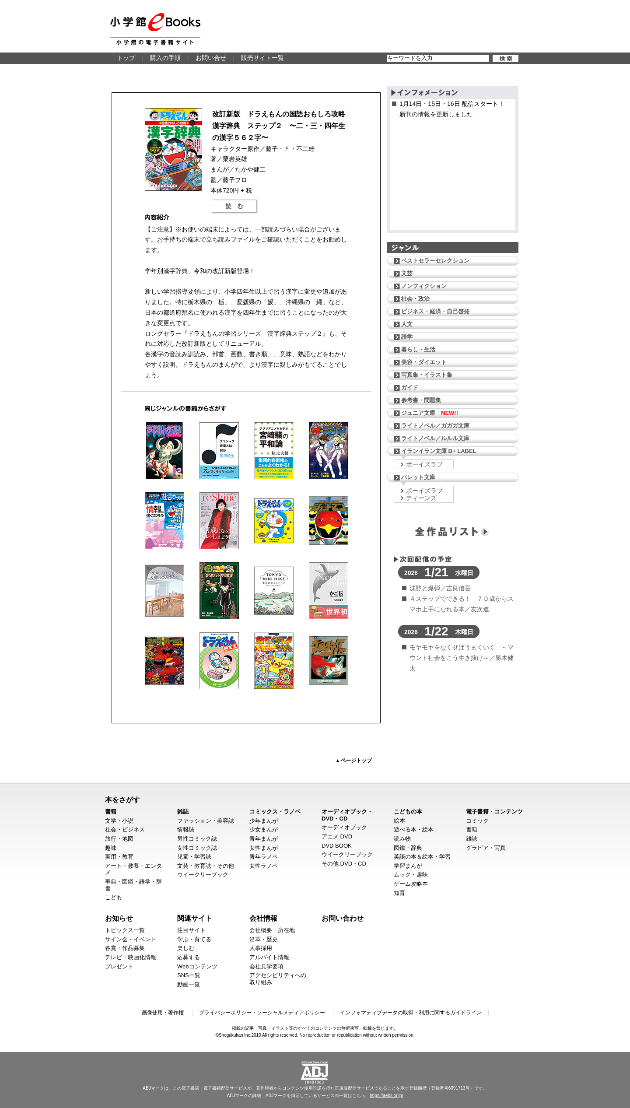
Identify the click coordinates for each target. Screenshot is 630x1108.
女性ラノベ (263, 866)
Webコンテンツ (197, 966)
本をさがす (122, 799)
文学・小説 (119, 820)
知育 (399, 893)
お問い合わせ (343, 918)
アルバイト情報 (269, 957)
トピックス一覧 (125, 930)
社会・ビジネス (125, 829)
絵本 (399, 820)
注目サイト (191, 930)
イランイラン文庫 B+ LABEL (438, 451)
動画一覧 (188, 984)
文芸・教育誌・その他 (205, 866)
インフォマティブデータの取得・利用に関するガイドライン (411, 1013)
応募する (188, 957)
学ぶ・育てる (194, 939)
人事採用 (260, 948)
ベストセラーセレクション (435, 260)
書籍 (110, 811)
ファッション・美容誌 (205, 820)
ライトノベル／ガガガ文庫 (435, 425)
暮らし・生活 (418, 349)
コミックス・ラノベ (275, 811)
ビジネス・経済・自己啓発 (435, 311)
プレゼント (119, 966)
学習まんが (408, 866)
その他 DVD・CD (344, 863)
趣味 (110, 848)
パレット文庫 (418, 477)
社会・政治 (415, 298)
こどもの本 (408, 811)
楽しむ (185, 948)
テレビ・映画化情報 (130, 957)
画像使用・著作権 (163, 1013)
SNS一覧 (188, 975)
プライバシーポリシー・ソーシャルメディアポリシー (262, 1013)
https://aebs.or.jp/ (386, 1095)
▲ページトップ (353, 760)
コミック (477, 820)
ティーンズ (421, 497)
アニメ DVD (337, 836)
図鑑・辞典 (408, 848)
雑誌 (183, 811)
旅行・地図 (119, 838)
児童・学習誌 (194, 856)
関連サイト (194, 918)
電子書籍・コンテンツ (494, 811)
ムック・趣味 (411, 874)
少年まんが (263, 820)
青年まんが (263, 838)
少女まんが (263, 829)
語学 (407, 336)
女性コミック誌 (197, 848)
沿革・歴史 (263, 939)
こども (113, 897)
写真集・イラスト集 (426, 375)
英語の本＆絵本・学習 (422, 856)
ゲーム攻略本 (411, 883)
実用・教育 (119, 856)
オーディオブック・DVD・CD (347, 815)
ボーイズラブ (424, 464)
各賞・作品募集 (125, 948)
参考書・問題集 (421, 400)
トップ (126, 57)
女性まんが (263, 848)
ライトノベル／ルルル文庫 (435, 438)
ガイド (409, 387)
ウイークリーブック (202, 874)
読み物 (402, 838)
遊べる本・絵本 (414, 829)
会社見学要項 (266, 966)
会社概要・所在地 (272, 930)
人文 (407, 324)
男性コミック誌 (197, 838)
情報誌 (185, 829)
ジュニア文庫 (429, 413)
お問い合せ (211, 57)
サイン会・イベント (130, 939)
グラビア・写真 (486, 848)
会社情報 (263, 918)
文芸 (407, 273)
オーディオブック (344, 827)
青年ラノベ (263, 856)
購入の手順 (165, 57)
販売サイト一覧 (262, 57)
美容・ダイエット (424, 362)
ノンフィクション (424, 286)
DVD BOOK (337, 845)
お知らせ (119, 918)
